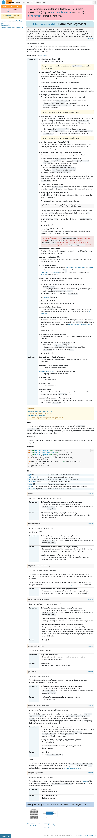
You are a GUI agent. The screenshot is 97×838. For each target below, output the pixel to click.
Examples (38, 2)
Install (18, 2)
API (32, 2)
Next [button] (18, 6)
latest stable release (61, 12)
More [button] (44, 2)
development (34, 15)
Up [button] (11, 6)
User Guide (25, 2)
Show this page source (88, 835)
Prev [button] (4, 6)
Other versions (11, 12)
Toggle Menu (5, 836)
